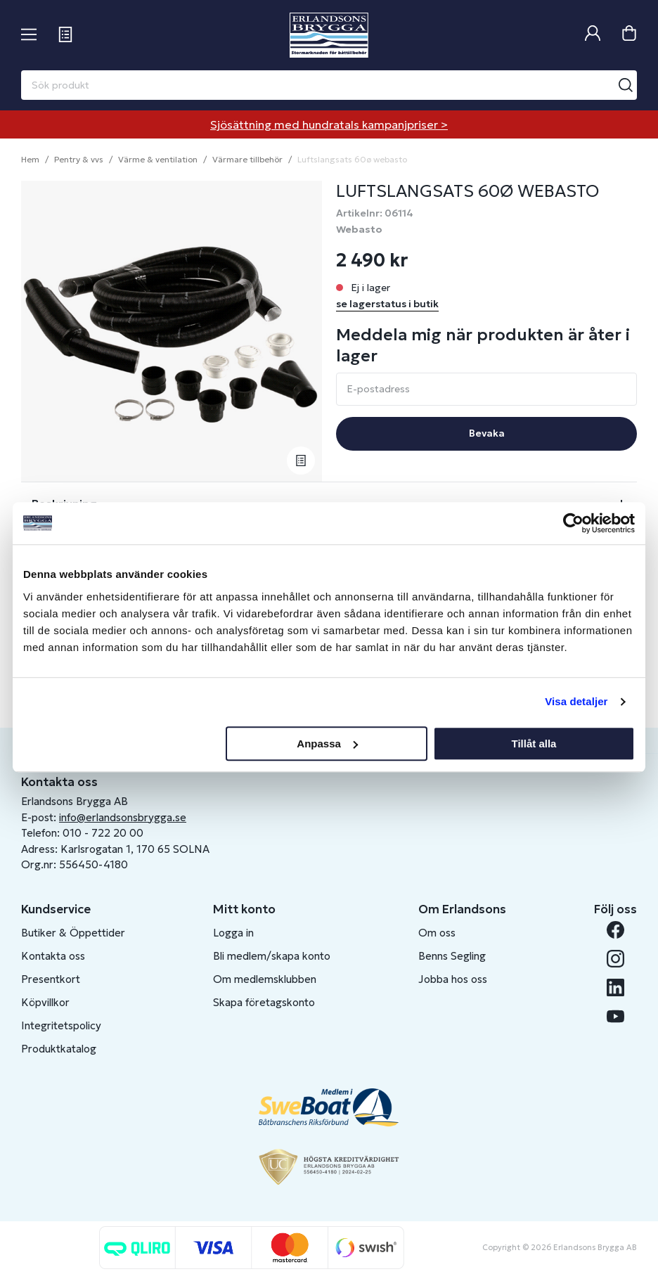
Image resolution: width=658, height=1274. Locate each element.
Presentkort (50, 979)
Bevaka (487, 433)
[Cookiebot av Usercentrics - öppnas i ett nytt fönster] (573, 523)
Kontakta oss (53, 956)
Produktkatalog (58, 1048)
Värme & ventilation (158, 159)
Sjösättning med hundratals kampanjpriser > (329, 124)
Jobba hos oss (452, 979)
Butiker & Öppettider (73, 932)
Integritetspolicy (61, 1025)
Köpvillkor (45, 1002)
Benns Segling (452, 956)
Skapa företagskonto (264, 1002)
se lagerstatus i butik (387, 303)
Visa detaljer (576, 701)
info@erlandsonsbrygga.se (122, 817)
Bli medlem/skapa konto (271, 956)
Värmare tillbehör (247, 159)
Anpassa (327, 743)
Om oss (437, 932)
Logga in (233, 932)
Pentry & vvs (78, 159)
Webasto (359, 229)
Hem (30, 159)
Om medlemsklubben (264, 979)
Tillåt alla (533, 743)
